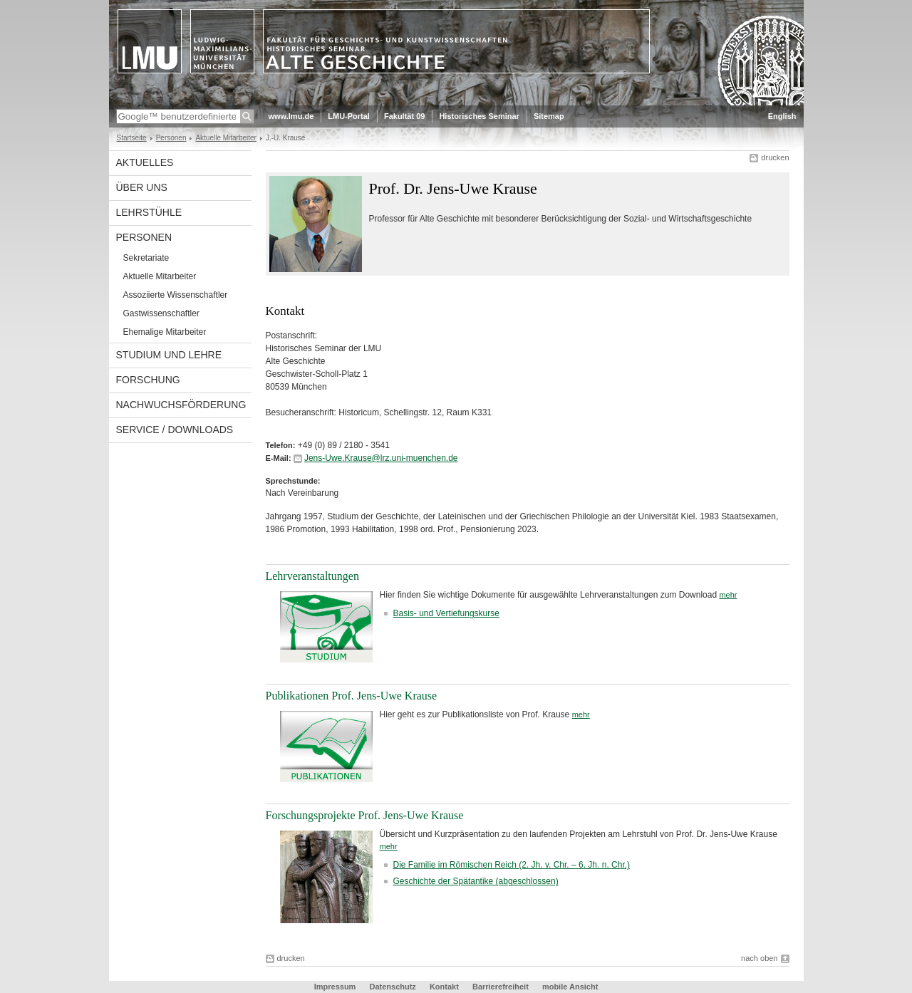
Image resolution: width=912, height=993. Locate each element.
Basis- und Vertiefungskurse (446, 613)
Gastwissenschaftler (161, 313)
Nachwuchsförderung (181, 404)
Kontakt (444, 986)
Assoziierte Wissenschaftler (175, 295)
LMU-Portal (349, 116)
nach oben (759, 958)
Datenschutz (392, 986)
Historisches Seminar (479, 116)
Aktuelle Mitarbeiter (225, 138)
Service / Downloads (175, 429)
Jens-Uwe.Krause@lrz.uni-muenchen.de (381, 458)
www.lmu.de (291, 116)
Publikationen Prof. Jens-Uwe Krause (351, 696)
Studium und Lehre (169, 354)
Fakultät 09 (404, 116)
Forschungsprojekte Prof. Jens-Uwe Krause (365, 815)
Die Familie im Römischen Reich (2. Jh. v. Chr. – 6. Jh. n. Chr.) (512, 865)
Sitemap (549, 116)
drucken (775, 157)
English (782, 116)
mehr (728, 595)
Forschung (148, 379)
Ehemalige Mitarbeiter (165, 332)
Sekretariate (146, 258)
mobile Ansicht (570, 986)
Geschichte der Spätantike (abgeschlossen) (476, 881)
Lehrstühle (149, 212)
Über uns (141, 187)
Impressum (335, 986)
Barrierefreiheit (501, 986)
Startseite (132, 138)
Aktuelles (145, 162)
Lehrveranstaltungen (312, 576)
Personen (171, 138)
